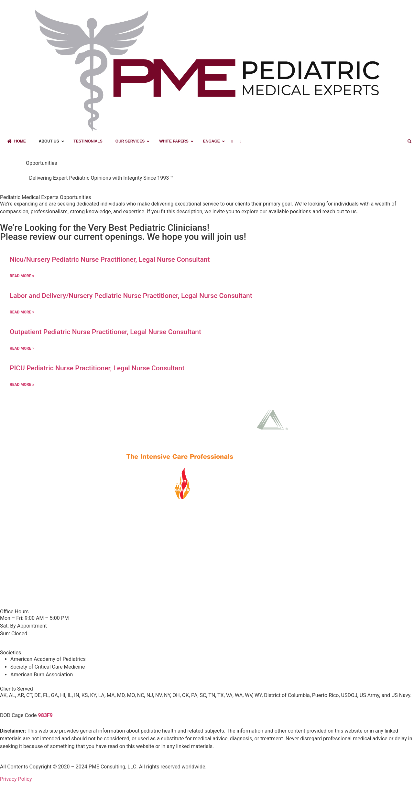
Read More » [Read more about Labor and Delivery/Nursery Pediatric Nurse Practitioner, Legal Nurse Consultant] (22, 312)
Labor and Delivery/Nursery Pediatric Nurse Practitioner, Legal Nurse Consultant (131, 296)
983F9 (45, 715)
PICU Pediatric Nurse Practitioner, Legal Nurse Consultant (97, 368)
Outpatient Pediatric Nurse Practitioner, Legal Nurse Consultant (105, 332)
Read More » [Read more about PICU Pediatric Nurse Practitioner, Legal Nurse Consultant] (22, 384)
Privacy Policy (16, 779)
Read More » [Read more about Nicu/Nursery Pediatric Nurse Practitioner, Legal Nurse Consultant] (22, 276)
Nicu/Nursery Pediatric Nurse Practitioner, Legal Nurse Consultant (110, 259)
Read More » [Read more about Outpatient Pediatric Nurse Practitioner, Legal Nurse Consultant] (22, 348)
